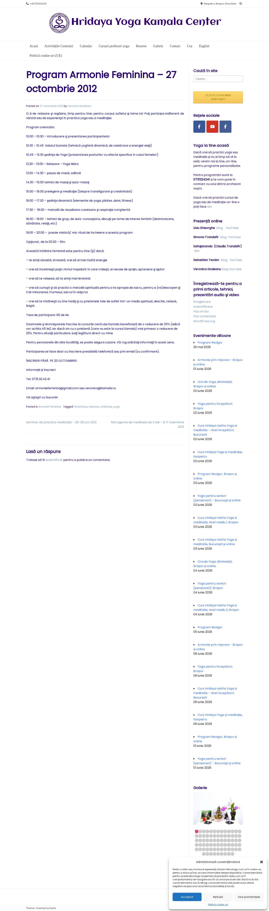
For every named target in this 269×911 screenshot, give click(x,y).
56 (207, 849)
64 (236, 849)
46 (218, 845)
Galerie (158, 46)
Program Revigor (210, 342)
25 (236, 836)
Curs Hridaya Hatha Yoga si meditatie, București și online (215, 542)
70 (218, 854)
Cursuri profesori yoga (114, 46)
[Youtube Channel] (212, 127)
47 (221, 845)
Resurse (141, 46)
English (204, 46)
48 (225, 845)
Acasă (34, 46)
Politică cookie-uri (218, 904)
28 (200, 840)
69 (214, 854)
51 (236, 845)
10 (229, 831)
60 (221, 849)
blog (219, 228)
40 (196, 845)
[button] (261, 862)
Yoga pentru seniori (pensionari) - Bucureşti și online (217, 498)
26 (239, 836)
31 (211, 840)
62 (229, 849)
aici (209, 206)
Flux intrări (201, 311)
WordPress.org (204, 321)
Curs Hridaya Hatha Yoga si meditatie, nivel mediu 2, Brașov (216, 607)
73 (229, 854)
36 (229, 840)
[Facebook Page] (199, 127)
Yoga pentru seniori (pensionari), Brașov (209, 585)
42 (203, 845)
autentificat (54, 460)
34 (221, 840)
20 (218, 836)
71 (221, 854)
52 (239, 845)
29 (203, 840)
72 (225, 854)
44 (211, 845)
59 (218, 849)
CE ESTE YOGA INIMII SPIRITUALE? (218, 97)
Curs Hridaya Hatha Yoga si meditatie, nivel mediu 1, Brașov (215, 520)
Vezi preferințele (249, 897)
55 (203, 849)
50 (232, 845)
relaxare (94, 407)
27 (196, 840)
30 (207, 840)
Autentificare (203, 306)
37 (232, 840)
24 (232, 836)
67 (207, 854)
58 (214, 849)
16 (203, 836)
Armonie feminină (50, 407)
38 (236, 840)
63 (232, 849)
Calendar (86, 46)
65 (239, 849)
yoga (116, 407)
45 (214, 845)
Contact (175, 46)
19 (214, 836)
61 (225, 849)
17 (207, 836)
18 (211, 836)
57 (211, 849)
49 (229, 845)
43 (207, 845)
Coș (189, 46)
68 (211, 854)
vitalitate (106, 407)
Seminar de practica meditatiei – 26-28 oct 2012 (61, 422)
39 (239, 840)
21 (221, 836)
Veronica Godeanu (79, 106)
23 (229, 836)
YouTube (232, 228)
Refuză (218, 897)
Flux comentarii (204, 316)
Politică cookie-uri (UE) (46, 55)
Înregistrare (202, 302)
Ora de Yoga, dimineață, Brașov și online (212, 384)
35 (225, 840)
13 (239, 831)
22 (225, 836)
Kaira (53, 908)
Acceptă (187, 897)
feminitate (80, 407)
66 (203, 854)
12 (236, 831)
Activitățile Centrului (58, 46)
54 (200, 849)
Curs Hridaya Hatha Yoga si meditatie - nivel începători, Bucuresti (215, 430)
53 (196, 849)
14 (196, 836)
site (196, 251)
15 (200, 836)
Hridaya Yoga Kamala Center (146, 22)
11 (232, 831)
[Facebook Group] (225, 127)
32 (214, 840)
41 (200, 845)
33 (218, 840)
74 (232, 854)
